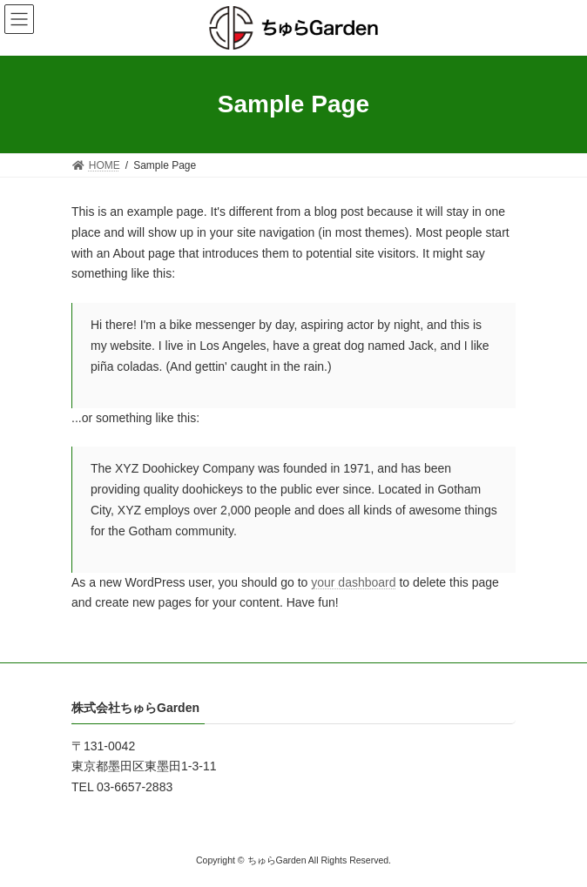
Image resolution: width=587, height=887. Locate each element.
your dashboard (353, 582)
